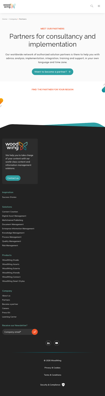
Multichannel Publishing (12, 220)
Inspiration (7, 192)
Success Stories (9, 197)
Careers (5, 308)
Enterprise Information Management (18, 228)
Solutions (7, 206)
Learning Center (9, 317)
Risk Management (10, 245)
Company (13, 19)
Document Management (13, 224)
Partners (6, 300)
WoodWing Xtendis (11, 272)
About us (6, 295)
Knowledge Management (13, 233)
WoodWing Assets (10, 264)
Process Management (11, 237)
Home (4, 19)
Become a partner (10, 304)
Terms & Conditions (52, 375)
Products (6, 255)
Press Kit (6, 312)
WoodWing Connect (11, 277)
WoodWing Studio (10, 260)
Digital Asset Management (14, 216)
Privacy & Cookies (52, 367)
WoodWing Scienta (11, 268)
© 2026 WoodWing (52, 360)
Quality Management (11, 241)
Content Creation (10, 211)
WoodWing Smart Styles (13, 281)
